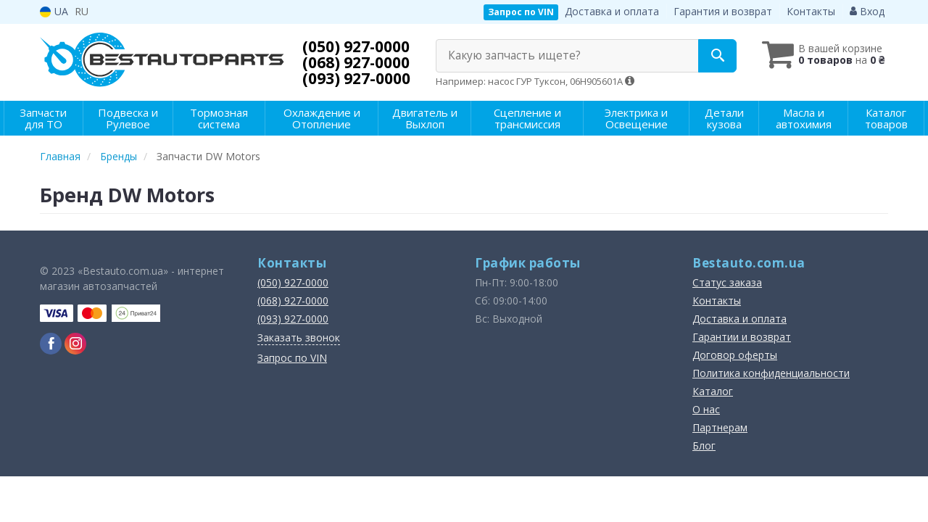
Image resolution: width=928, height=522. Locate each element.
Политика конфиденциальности (771, 373)
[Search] (716, 55)
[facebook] (51, 344)
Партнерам (719, 427)
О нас (706, 409)
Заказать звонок (298, 337)
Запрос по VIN (521, 12)
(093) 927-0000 (356, 78)
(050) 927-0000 (356, 46)
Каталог (712, 391)
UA (54, 11)
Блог (704, 445)
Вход (867, 11)
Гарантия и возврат (723, 11)
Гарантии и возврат (741, 337)
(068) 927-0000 (356, 62)
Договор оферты (734, 355)
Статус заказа (727, 282)
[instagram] (75, 344)
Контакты (811, 11)
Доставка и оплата (612, 11)
